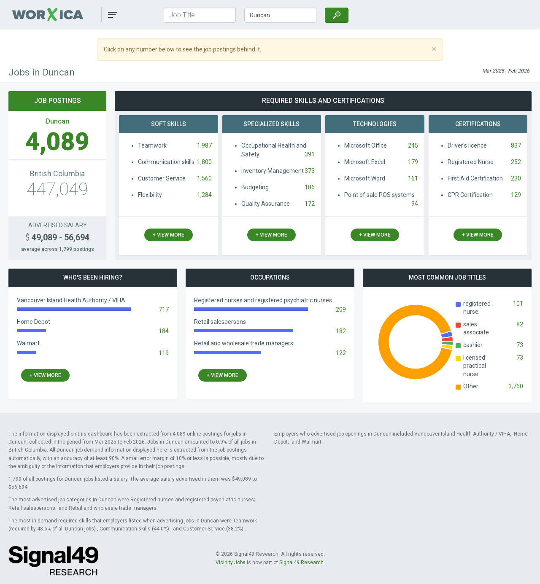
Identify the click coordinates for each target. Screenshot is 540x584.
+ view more (168, 235)
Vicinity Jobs (231, 562)
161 (413, 178)
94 (414, 203)
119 (164, 353)
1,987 (204, 145)
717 (164, 309)
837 (516, 145)
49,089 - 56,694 (57, 237)
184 (164, 331)
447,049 (57, 189)
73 (519, 345)
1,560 (204, 178)
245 (413, 145)
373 (310, 170)
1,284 (204, 194)
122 (341, 353)
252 (516, 162)
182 (341, 331)
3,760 (515, 386)
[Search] (336, 15)
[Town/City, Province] (280, 15)
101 (518, 303)
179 (413, 162)
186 (310, 187)
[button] (113, 15)
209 (341, 309)
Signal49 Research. (302, 562)
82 (519, 324)
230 (516, 178)
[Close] (434, 49)
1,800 (204, 162)
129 (516, 194)
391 (310, 154)
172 (310, 203)
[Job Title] (200, 15)
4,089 (57, 141)
